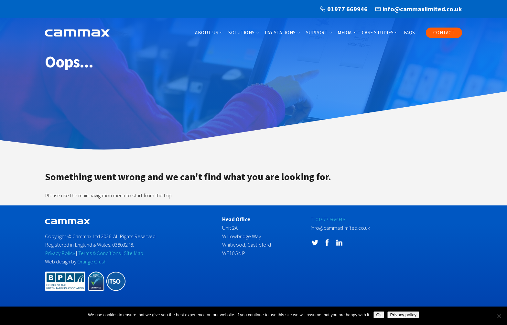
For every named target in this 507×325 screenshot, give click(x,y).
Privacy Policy (60, 253)
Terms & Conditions (99, 253)
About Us (206, 32)
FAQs (409, 32)
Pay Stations (280, 32)
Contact (444, 32)
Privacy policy (403, 314)
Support (317, 32)
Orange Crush (91, 261)
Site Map (133, 253)
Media (345, 32)
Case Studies (378, 32)
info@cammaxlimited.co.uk (422, 9)
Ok (379, 314)
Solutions (241, 32)
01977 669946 (347, 9)
